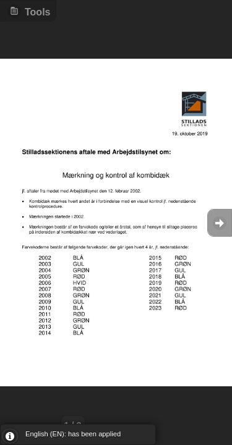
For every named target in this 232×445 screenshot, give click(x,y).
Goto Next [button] (219, 223)
